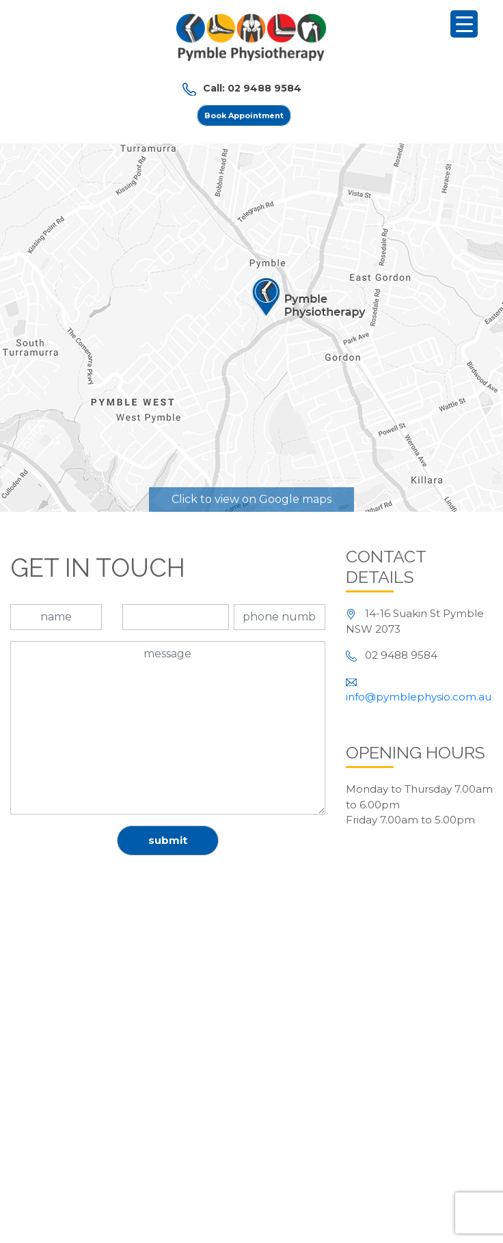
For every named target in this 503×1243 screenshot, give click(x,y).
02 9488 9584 (264, 88)
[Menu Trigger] (464, 24)
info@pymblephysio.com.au (418, 696)
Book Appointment (244, 115)
